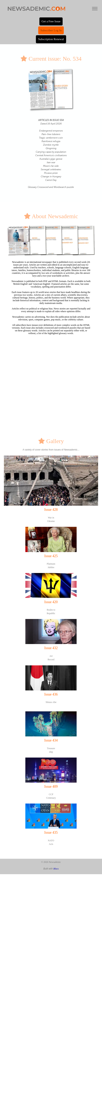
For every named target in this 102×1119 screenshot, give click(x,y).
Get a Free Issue (51, 21)
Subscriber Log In (50, 30)
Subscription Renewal (51, 39)
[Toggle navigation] (94, 8)
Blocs (56, 868)
